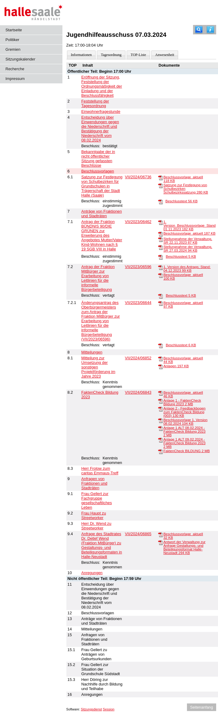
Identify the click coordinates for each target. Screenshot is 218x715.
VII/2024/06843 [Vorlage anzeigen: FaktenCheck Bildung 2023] (138, 392)
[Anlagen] (160, 366)
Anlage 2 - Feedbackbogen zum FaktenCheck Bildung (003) (185, 411)
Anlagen (176, 366)
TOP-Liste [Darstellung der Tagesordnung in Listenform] (138, 55)
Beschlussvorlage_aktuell (190, 233)
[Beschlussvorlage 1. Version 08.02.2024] (160, 420)
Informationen (81, 55)
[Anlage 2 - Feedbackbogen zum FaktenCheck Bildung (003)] (160, 408)
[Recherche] (199, 29)
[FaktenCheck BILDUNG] (160, 451)
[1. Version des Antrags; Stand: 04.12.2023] (160, 267)
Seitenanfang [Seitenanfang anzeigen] (201, 707)
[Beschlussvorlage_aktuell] (160, 177)
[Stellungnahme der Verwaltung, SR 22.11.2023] (160, 239)
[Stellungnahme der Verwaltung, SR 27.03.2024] (160, 247)
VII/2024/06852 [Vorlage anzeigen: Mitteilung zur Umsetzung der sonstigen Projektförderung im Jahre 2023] (138, 358)
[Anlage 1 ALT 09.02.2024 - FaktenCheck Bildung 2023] (160, 439)
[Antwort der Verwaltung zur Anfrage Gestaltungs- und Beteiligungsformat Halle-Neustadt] (160, 542)
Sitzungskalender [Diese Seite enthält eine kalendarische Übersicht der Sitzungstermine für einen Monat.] (20, 59)
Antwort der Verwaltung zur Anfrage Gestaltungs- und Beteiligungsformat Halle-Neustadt (185, 547)
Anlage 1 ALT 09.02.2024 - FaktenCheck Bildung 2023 (185, 443)
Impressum (15, 78)
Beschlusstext (181, 201)
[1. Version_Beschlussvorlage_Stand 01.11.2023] (160, 222)
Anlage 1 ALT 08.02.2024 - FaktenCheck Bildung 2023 (185, 431)
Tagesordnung (111, 55)
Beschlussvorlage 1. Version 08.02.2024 (186, 421)
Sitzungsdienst (91, 709)
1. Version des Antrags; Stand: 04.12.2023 (187, 268)
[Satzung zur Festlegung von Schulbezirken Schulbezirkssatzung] (160, 185)
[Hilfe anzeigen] (210, 29)
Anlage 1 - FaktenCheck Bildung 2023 (182, 402)
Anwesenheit (164, 55)
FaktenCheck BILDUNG (187, 451)
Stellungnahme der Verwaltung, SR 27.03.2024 (188, 248)
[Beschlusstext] (160, 201)
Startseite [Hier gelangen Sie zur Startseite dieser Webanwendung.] (13, 30)
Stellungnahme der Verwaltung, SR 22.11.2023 (188, 240)
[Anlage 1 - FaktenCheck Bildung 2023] (160, 401)
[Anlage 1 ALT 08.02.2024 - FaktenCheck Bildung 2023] (160, 428)
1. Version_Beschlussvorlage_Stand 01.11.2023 (190, 225)
